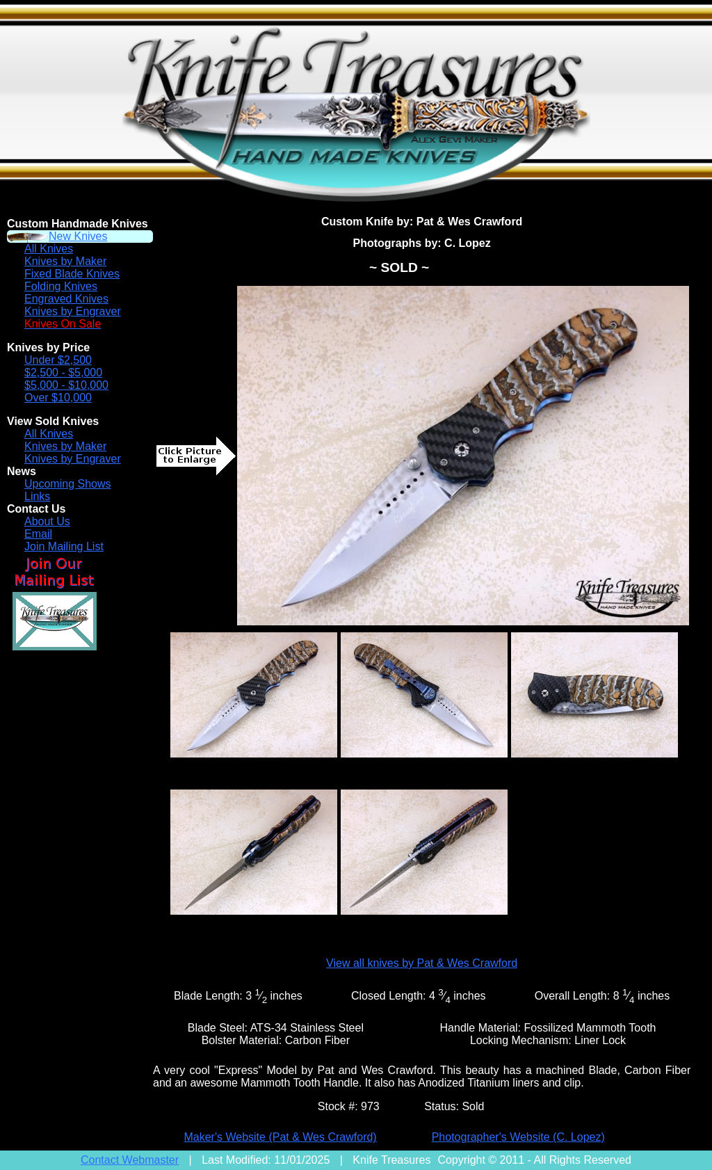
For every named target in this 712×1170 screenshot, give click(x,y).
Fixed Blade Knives (72, 274)
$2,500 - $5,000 (63, 372)
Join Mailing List (64, 546)
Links (37, 496)
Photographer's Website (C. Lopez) (518, 1137)
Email (38, 534)
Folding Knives (60, 286)
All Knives (48, 249)
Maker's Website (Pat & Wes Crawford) (280, 1137)
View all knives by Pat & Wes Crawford (421, 963)
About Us (47, 521)
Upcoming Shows (67, 484)
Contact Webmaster (130, 1160)
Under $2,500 (58, 360)
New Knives (78, 236)
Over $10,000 (58, 397)
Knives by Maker (65, 261)
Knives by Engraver (72, 311)
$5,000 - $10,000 (66, 385)
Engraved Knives (66, 299)
